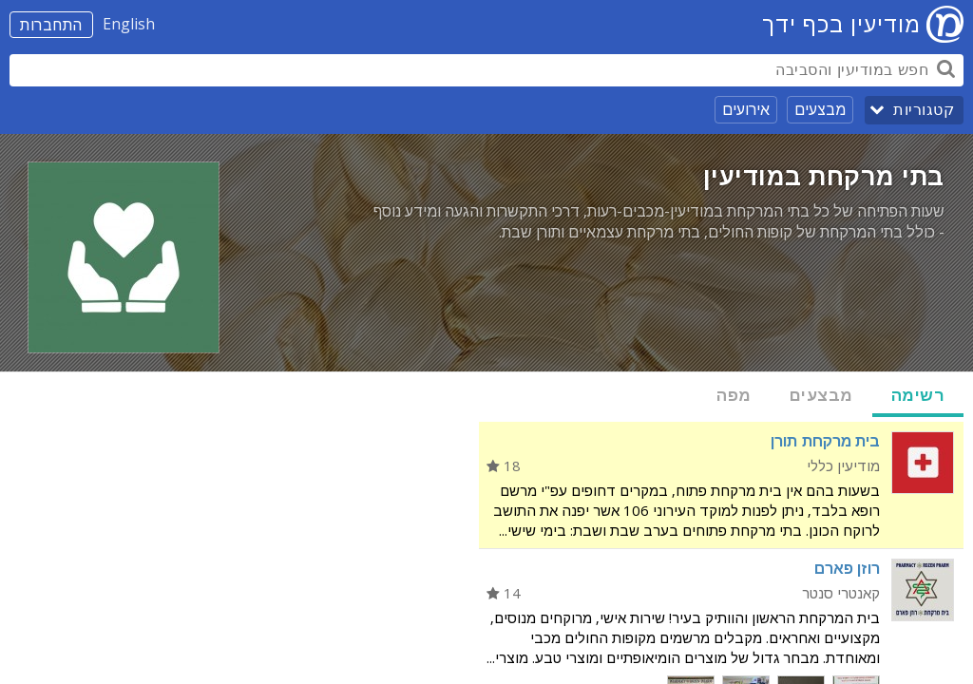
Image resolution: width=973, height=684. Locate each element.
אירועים (746, 109)
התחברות (51, 24)
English (129, 23)
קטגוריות (923, 110)
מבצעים (820, 109)
